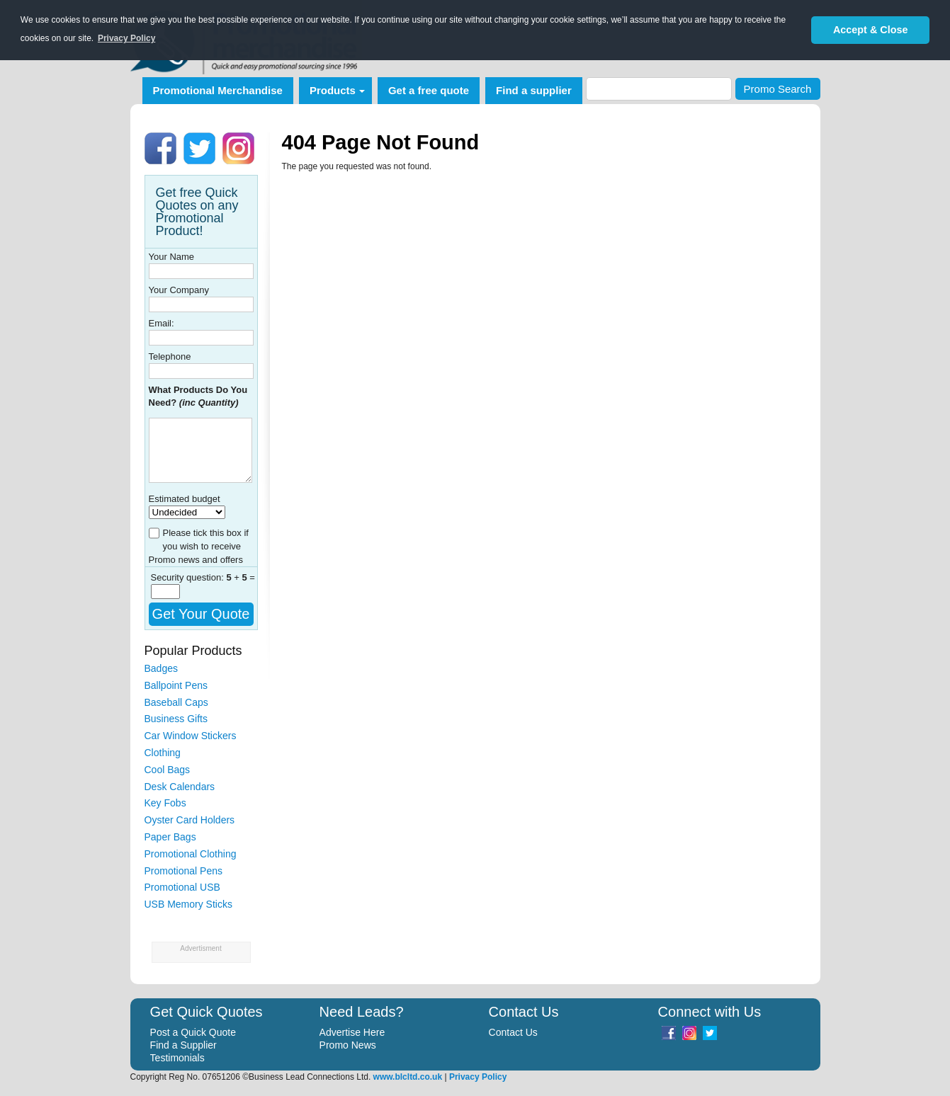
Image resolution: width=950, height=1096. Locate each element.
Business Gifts (176, 718)
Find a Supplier (183, 1045)
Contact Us (513, 1032)
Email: (161, 323)
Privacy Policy (478, 1077)
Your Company (179, 290)
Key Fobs (165, 803)
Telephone (170, 356)
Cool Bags (168, 769)
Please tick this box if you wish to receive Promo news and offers (199, 546)
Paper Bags (170, 837)
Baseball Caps (176, 702)
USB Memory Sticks (188, 904)
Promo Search (778, 89)
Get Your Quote (201, 614)
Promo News (348, 1045)
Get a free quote (428, 90)
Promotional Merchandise (218, 90)
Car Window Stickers (191, 735)
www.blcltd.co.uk (408, 1077)
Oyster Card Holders (190, 820)
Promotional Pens (184, 871)
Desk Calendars (180, 786)
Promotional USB (182, 887)
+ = (240, 577)
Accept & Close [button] (870, 29)
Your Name (172, 256)
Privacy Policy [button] (126, 38)
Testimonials (177, 1057)
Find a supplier (534, 90)
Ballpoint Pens (176, 685)
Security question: (189, 577)
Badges (161, 668)
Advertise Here (352, 1032)
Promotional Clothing (191, 854)
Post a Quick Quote (193, 1032)
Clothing (163, 752)
